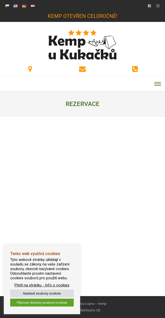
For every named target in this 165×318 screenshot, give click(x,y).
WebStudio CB (89, 310)
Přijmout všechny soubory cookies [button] (42, 302)
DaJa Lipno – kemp (93, 303)
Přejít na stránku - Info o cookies (41, 285)
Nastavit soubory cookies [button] (42, 293)
